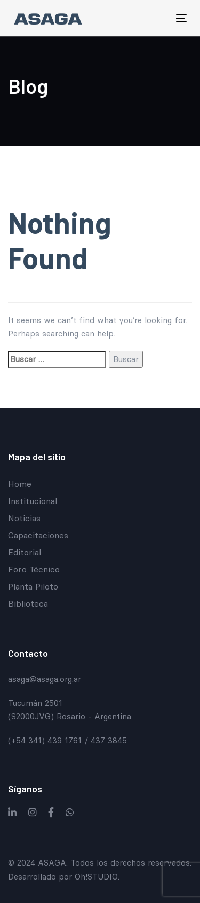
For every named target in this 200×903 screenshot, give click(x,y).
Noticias (24, 518)
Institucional (32, 501)
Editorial (24, 552)
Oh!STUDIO (96, 876)
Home (19, 483)
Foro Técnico (34, 569)
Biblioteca (28, 603)
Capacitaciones (38, 535)
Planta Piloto (33, 586)
